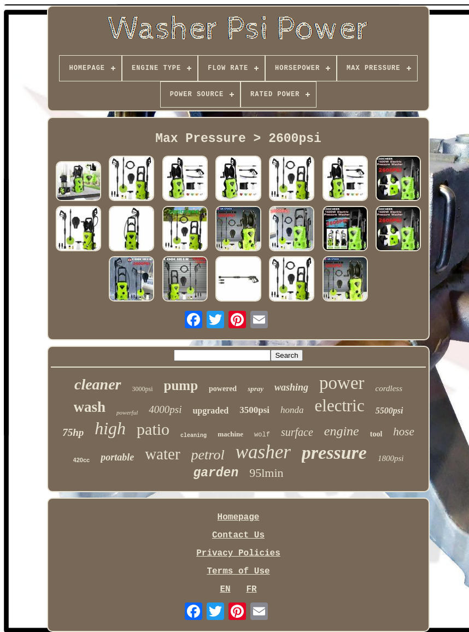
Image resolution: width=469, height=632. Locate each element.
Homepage (239, 517)
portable (117, 457)
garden (215, 473)
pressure (334, 452)
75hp (73, 432)
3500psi (254, 410)
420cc (81, 460)
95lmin (266, 473)
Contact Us (238, 535)
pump (181, 385)
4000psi (165, 409)
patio (153, 429)
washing (291, 387)
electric (340, 405)
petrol (208, 455)
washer (263, 452)
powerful (127, 412)
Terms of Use (238, 571)
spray (255, 389)
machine (230, 434)
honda (292, 410)
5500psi (389, 410)
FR (251, 589)
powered (223, 389)
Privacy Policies (238, 553)
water (162, 454)
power (341, 383)
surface (297, 432)
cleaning (193, 436)
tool (376, 434)
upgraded (210, 410)
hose (403, 431)
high (110, 428)
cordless (389, 388)
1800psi (391, 458)
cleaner (97, 384)
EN (225, 589)
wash (90, 407)
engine (341, 431)
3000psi (142, 389)
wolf (262, 435)
